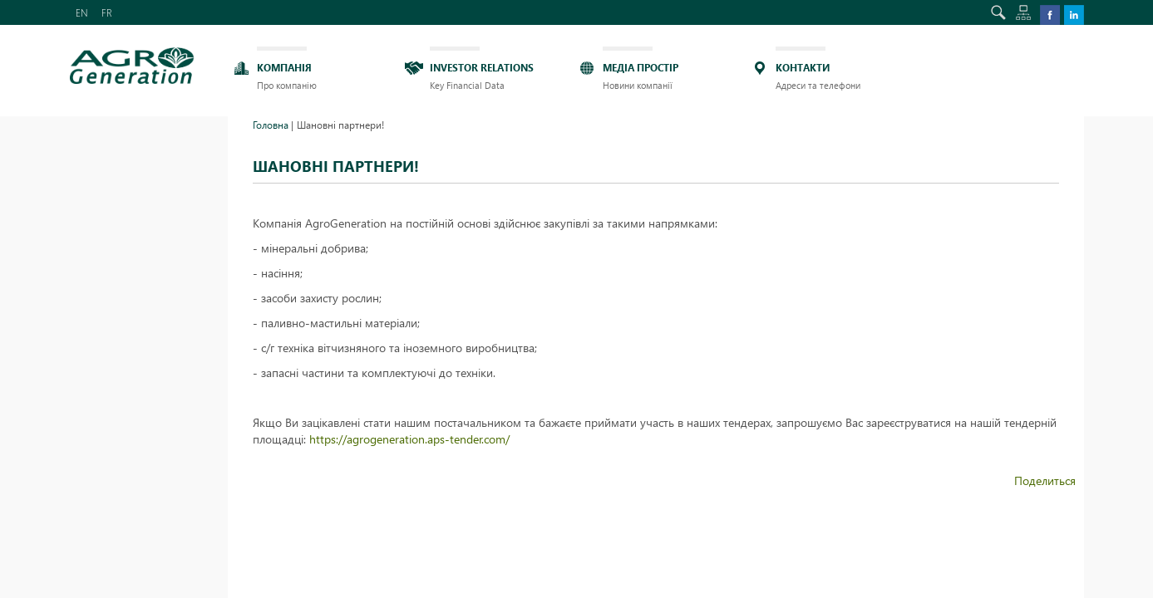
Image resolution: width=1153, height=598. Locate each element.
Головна (270, 124)
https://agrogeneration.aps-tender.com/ (409, 439)
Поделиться (1045, 480)
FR (106, 12)
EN (82, 12)
